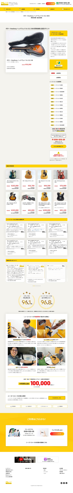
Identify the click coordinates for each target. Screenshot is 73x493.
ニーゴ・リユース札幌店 (57, 85)
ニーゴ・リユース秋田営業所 (57, 91)
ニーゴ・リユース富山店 (57, 111)
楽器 (44, 470)
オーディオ (45, 471)
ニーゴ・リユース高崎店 (57, 105)
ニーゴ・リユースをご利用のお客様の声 (15, 219)
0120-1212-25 (59, 139)
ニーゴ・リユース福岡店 (57, 121)
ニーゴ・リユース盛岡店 (57, 95)
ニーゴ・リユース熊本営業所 (57, 125)
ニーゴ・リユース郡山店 (57, 101)
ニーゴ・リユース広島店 (57, 118)
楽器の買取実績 (10, 166)
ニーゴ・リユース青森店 (57, 88)
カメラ (45, 473)
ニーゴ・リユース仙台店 (57, 34)
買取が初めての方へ (9, 470)
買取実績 (36, 9)
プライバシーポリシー (63, 470)
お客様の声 (51, 9)
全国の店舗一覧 (28, 468)
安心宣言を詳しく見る (57, 397)
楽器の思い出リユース (11, 260)
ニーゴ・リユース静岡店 (57, 115)
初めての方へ (7, 9)
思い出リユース (66, 9)
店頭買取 (58, 77)
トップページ (8, 468)
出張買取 (58, 73)
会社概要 (61, 468)
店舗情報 (22, 9)
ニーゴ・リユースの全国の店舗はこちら (36, 442)
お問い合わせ (62, 473)
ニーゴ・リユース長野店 (57, 108)
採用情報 (61, 471)
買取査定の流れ (9, 471)
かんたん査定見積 (9, 476)
